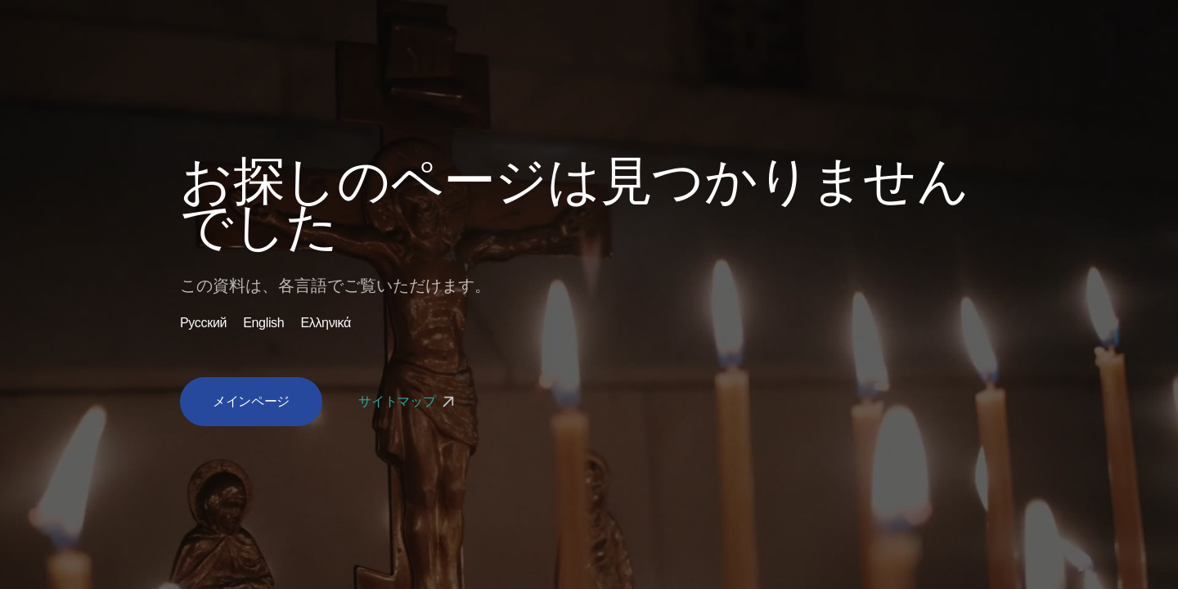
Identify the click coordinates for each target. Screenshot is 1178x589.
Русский (203, 323)
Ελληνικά (325, 323)
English (263, 323)
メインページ (251, 401)
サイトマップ (408, 401)
